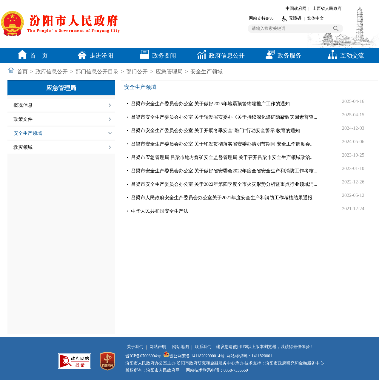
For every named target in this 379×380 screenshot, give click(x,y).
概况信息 (23, 105)
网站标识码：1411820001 (249, 356)
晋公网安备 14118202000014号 (193, 356)
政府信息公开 (219, 55)
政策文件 (23, 119)
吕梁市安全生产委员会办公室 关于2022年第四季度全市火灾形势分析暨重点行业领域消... (224, 184)
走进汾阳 (94, 55)
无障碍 (295, 18)
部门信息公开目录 (97, 72)
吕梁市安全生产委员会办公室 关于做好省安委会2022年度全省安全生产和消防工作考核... (224, 170)
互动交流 (344, 55)
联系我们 (203, 347)
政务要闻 (156, 55)
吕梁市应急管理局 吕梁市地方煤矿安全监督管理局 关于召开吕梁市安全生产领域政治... (222, 157)
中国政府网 (296, 8)
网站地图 (180, 347)
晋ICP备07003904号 (143, 356)
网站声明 (158, 347)
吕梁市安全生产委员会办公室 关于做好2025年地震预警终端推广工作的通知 (210, 103)
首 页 (31, 55)
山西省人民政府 (327, 8)
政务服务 (282, 55)
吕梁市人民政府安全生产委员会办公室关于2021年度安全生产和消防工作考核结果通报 (221, 197)
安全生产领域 (206, 72)
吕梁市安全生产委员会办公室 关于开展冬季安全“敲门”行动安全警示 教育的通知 (215, 130)
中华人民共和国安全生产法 (159, 211)
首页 (22, 72)
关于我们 (135, 347)
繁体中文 (315, 18)
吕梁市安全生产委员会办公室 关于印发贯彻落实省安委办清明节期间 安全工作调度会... (222, 143)
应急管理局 (169, 72)
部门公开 (137, 72)
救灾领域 (23, 147)
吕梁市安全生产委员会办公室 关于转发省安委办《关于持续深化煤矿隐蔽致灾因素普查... (224, 117)
